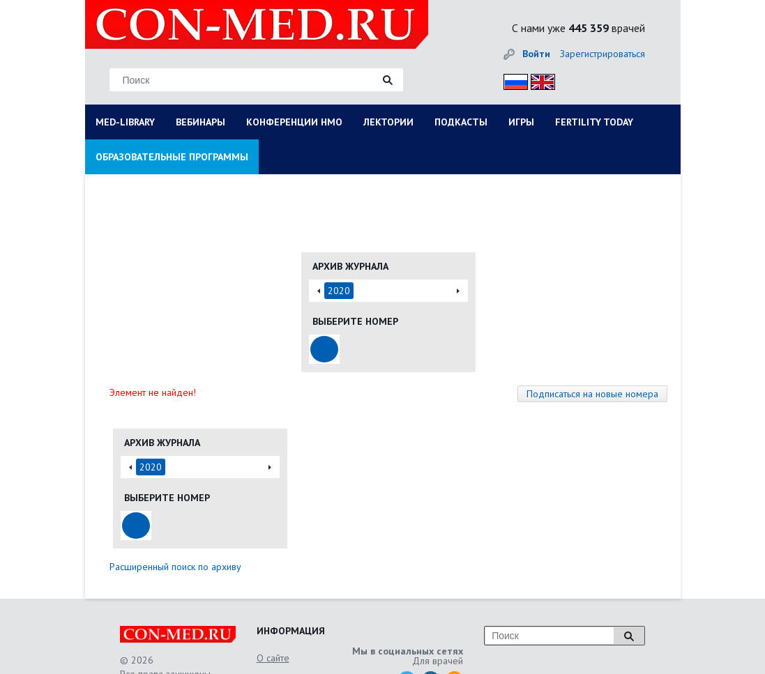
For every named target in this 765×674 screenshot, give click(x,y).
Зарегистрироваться (602, 53)
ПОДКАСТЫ (460, 122)
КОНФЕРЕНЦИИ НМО (294, 122)
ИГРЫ (521, 122)
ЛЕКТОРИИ (388, 122)
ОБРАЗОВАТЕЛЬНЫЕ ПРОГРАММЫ (172, 157)
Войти (536, 54)
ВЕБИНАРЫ (200, 122)
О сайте (273, 658)
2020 (339, 290)
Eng (539, 80)
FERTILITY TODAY (594, 122)
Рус (511, 80)
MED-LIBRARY (125, 122)
